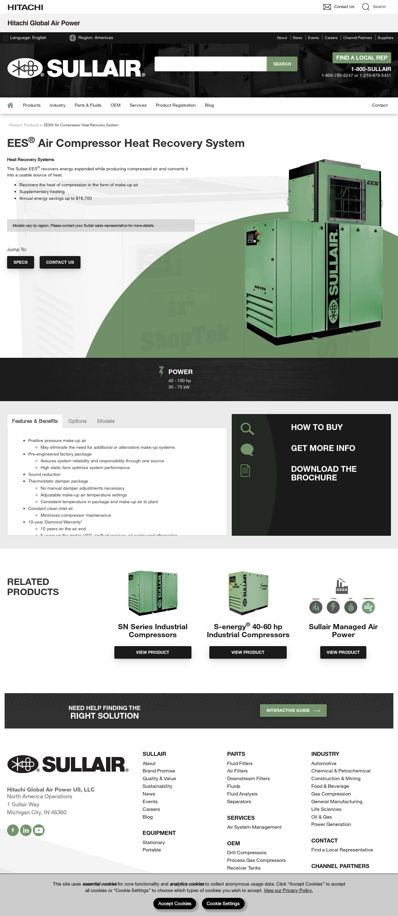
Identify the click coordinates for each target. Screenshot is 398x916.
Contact (380, 105)
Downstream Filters (248, 769)
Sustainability (157, 777)
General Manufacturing (336, 793)
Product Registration (176, 105)
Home (14, 124)
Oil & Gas (321, 808)
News (297, 37)
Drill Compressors (246, 844)
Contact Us (60, 262)
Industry (57, 105)
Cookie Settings (223, 903)
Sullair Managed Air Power (343, 630)
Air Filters (237, 762)
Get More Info (323, 448)
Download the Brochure (324, 473)
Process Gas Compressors (256, 851)
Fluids (233, 777)
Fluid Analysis (242, 785)
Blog (209, 105)
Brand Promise (159, 762)
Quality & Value (159, 769)
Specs (21, 262)
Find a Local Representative (342, 841)
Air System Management (254, 818)
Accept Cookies (174, 903)
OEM (115, 105)
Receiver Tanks (244, 859)
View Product (152, 652)
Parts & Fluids (88, 105)
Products (32, 105)
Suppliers (385, 37)
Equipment (159, 824)
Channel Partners (357, 37)
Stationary (154, 833)
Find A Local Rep (362, 57)
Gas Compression (331, 785)
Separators (239, 793)
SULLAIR (154, 745)
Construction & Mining (336, 769)
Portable (152, 841)
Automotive (324, 754)
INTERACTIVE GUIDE (293, 701)
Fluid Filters (240, 754)
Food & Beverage (330, 777)
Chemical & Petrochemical (341, 762)
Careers (331, 37)
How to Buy (317, 427)
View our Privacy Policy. (288, 890)
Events (313, 37)
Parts (236, 745)
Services (138, 105)
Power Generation (331, 815)
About (282, 37)
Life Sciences (326, 800)
